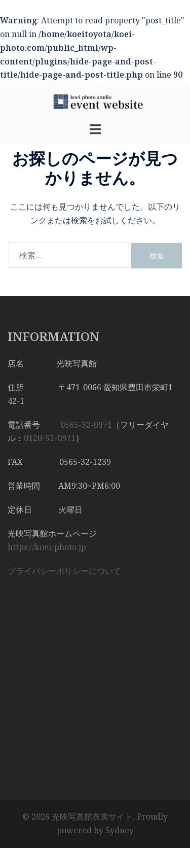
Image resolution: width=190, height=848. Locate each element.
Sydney (119, 830)
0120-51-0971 (49, 438)
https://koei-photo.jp (47, 547)
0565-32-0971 (86, 424)
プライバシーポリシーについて (64, 570)
